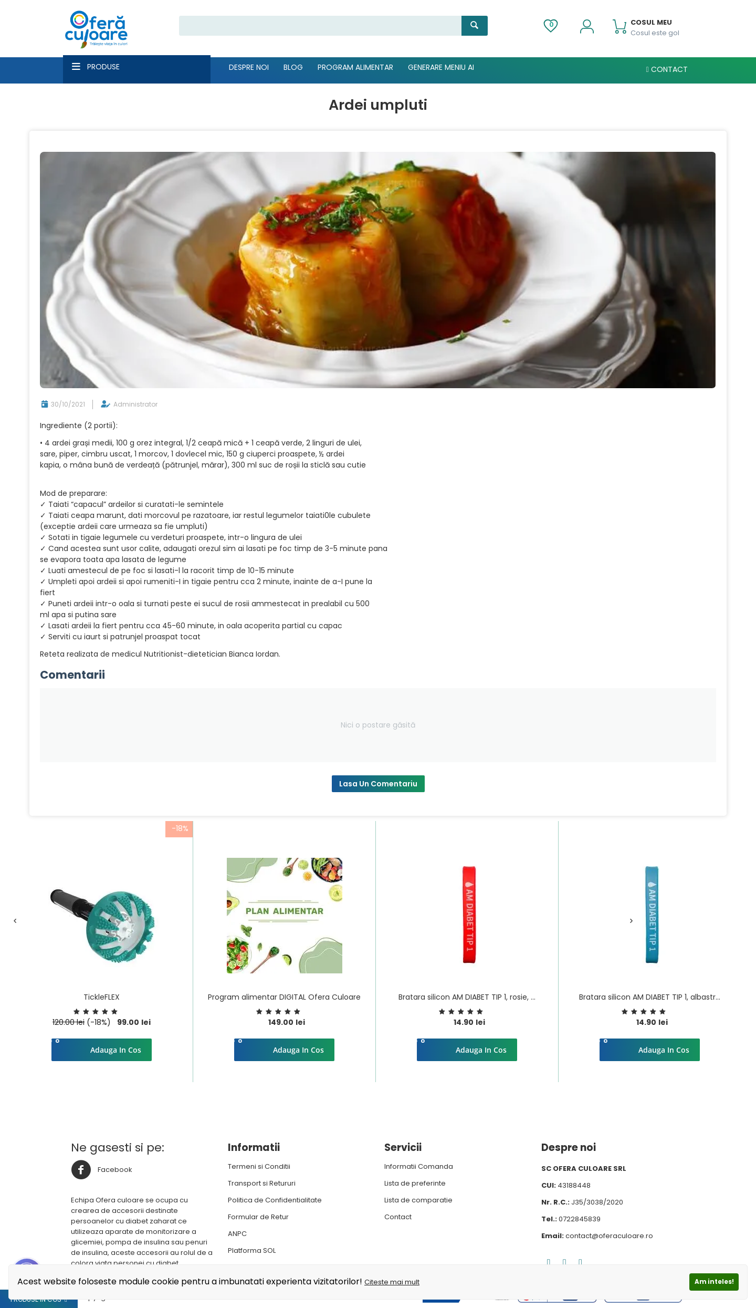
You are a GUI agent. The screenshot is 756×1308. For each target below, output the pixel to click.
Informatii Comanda (418, 1166)
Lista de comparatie (418, 1200)
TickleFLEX (101, 997)
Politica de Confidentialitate (275, 1200)
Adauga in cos (115, 1050)
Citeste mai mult (391, 1282)
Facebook (101, 1170)
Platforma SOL (252, 1250)
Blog (293, 67)
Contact (667, 69)
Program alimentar (355, 67)
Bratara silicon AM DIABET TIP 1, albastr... (649, 997)
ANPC (237, 1234)
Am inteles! (714, 1282)
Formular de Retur (258, 1217)
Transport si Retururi (262, 1183)
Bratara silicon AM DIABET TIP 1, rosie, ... (467, 997)
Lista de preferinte (415, 1183)
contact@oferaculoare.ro (609, 1236)
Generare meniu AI (441, 67)
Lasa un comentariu (378, 783)
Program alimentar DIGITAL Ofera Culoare (284, 997)
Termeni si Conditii (259, 1166)
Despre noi (249, 67)
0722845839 (580, 1219)
